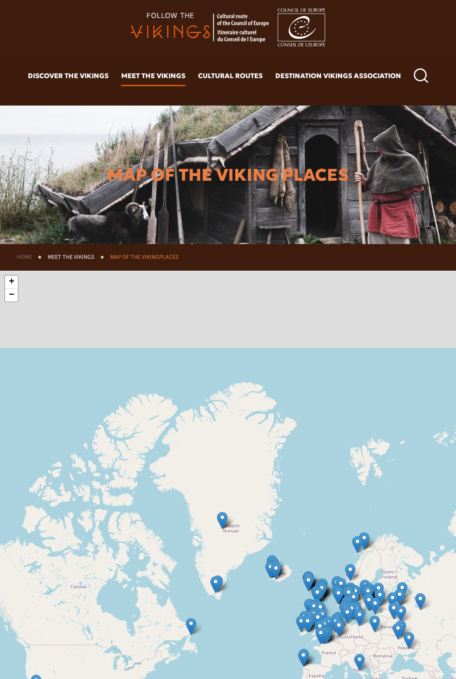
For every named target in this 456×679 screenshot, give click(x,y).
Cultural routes (230, 75)
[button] (421, 76)
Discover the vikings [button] (68, 75)
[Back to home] (228, 27)
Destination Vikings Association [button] (338, 75)
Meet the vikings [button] (153, 75)
